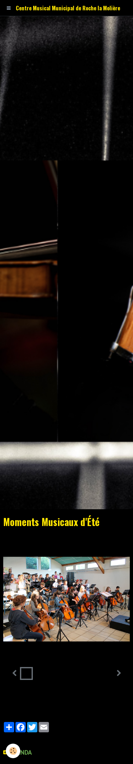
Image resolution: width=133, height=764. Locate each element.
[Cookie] (13, 751)
